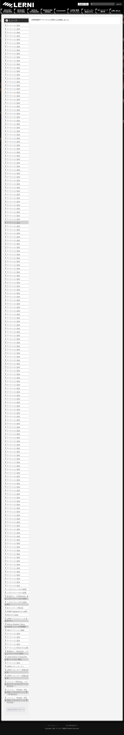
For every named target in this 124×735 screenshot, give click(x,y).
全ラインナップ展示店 (103, 10)
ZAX (52, 20)
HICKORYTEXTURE (21, 11)
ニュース (13, 20)
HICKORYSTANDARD (7, 11)
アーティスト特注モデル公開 (17, 648)
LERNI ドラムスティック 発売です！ (17, 620)
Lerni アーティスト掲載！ (16, 630)
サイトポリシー (52, 725)
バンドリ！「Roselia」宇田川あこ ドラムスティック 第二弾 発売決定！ (17, 692)
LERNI (18, 4)
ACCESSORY (61, 11)
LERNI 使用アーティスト (75, 11)
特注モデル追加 (12, 615)
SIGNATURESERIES (47, 11)
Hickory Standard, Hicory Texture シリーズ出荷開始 (16, 625)
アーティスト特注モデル (89, 11)
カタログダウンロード (15, 709)
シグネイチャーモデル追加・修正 (17, 603)
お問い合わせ (115, 11)
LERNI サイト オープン (15, 667)
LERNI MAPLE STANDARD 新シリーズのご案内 (17, 658)
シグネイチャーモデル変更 (16, 589)
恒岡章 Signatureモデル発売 (17, 611)
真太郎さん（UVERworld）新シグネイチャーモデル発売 (17, 597)
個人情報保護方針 (71, 725)
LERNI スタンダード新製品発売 (17, 671)
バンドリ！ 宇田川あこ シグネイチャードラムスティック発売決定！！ (17, 684)
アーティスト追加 (13, 25)
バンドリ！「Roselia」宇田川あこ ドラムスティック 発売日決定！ (17, 700)
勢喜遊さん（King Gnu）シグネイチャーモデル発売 (17, 652)
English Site (83, 4)
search (118, 4)
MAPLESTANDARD (34, 11)
